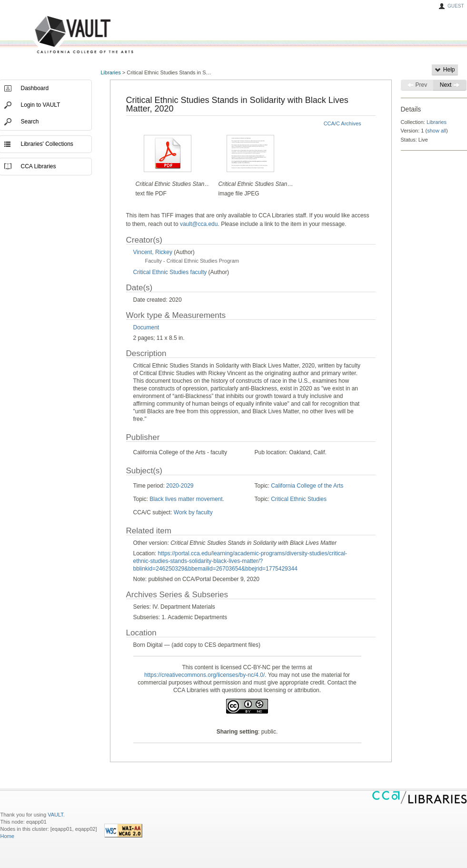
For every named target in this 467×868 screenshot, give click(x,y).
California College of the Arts (307, 485)
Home (7, 836)
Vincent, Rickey (152, 252)
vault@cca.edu (199, 224)
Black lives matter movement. (186, 499)
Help (445, 69)
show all (436, 130)
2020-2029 (179, 485)
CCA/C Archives (342, 123)
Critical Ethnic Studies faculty (170, 272)
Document (146, 327)
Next (450, 85)
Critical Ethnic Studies (299, 499)
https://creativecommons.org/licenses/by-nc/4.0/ (204, 675)
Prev (417, 85)
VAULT (48, 35)
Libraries (111, 72)
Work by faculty (193, 512)
